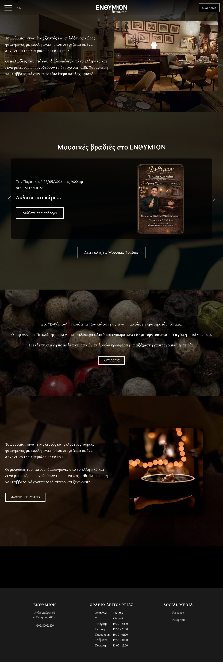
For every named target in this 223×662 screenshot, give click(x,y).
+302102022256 (45, 625)
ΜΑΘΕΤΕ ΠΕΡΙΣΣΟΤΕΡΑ (25, 497)
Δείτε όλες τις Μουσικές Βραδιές (111, 252)
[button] (110, 236)
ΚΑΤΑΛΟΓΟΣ (112, 360)
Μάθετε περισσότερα (40, 213)
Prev (118, 56)
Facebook (178, 612)
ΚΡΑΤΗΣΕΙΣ (209, 7)
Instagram (178, 619)
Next (213, 56)
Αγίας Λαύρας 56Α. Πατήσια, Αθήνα (45, 615)
